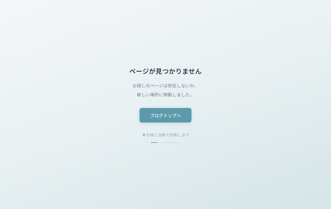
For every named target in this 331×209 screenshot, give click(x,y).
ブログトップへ (165, 115)
